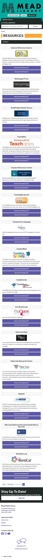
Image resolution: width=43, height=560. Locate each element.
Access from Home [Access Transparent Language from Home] (21, 242)
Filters (5, 42)
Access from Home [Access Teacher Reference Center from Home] (21, 188)
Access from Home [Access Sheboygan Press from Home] (21, 101)
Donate (24, 15)
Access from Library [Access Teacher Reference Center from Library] (20, 183)
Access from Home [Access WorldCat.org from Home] (21, 478)
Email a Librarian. (20, 549)
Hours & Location (14, 15)
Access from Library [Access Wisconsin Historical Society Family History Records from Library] (20, 443)
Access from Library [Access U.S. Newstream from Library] (20, 321)
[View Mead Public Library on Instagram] (5, 534)
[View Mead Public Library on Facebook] (2, 534)
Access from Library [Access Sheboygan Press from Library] (20, 96)
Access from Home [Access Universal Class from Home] (21, 354)
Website (12, 23)
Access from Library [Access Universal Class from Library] (20, 350)
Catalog (5, 23)
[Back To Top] (21, 556)
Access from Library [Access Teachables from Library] (20, 156)
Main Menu (8, 20)
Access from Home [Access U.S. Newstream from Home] (21, 325)
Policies (3, 523)
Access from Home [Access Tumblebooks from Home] (21, 300)
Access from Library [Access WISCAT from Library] (20, 414)
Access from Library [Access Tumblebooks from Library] (20, 296)
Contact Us (4, 520)
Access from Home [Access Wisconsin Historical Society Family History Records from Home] (21, 447)
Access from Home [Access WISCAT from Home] (21, 418)
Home (3, 31)
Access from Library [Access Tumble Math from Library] (20, 269)
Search (35, 26)
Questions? (20, 546)
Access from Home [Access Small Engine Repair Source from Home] (21, 130)
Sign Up (21, 498)
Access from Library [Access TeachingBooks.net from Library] (20, 211)
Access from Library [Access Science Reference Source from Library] (20, 67)
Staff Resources (6, 525)
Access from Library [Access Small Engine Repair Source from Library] (20, 125)
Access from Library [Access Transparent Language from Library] (20, 238)
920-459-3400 (6, 512)
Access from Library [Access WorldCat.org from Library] (20, 473)
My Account (32, 15)
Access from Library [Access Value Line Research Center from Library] (20, 383)
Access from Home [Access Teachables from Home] (21, 160)
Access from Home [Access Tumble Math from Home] (21, 273)
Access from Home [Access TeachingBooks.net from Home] (21, 215)
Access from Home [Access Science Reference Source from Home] (21, 72)
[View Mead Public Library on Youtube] (8, 534)
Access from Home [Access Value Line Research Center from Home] (21, 387)
